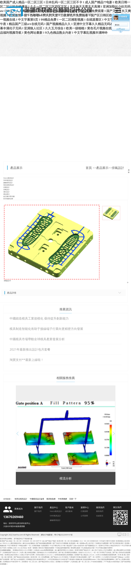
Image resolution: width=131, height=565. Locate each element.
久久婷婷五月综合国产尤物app (113, 557)
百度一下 (72, 499)
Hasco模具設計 (8, 178)
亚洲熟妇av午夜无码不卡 (12, 562)
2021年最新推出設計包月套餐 (30, 349)
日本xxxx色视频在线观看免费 (106, 555)
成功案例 (68, 511)
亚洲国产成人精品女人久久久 (84, 555)
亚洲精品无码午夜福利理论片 (36, 559)
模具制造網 (50, 499)
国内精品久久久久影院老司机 (47, 552)
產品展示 (16, 168)
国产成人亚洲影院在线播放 (68, 552)
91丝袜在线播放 (97, 562)
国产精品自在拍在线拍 (22, 557)
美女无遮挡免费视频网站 (106, 559)
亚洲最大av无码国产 (63, 562)
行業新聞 (84, 511)
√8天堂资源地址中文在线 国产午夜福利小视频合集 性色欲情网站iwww (72, 559)
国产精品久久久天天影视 (59, 557)
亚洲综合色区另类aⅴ (12, 555)
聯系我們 (99, 511)
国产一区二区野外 (94, 557)
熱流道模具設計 (8, 185)
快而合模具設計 (21, 499)
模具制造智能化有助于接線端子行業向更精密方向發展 (46, 329)
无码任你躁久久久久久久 (44, 555)
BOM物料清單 (8, 199)
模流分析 (65, 478)
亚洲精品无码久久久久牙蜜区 (23, 550)
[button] (113, 434)
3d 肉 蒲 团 (121, 555)
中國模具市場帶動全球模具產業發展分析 (37, 339)
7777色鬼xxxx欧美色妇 (112, 562)
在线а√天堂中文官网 (27, 555)
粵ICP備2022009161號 (63, 534)
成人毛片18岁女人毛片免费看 (102, 550)
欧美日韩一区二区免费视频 (40, 557)
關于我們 (37, 511)
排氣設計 (118, 168)
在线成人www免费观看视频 (43, 550)
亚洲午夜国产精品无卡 (83, 550)
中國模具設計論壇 (37, 499)
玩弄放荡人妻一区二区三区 (80, 562)
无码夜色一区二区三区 (29, 562)
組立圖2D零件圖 (9, 196)
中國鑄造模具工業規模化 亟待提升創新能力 (39, 318)
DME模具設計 (8, 180)
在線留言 (99, 515)
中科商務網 (62, 499)
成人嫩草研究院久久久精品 (64, 550)
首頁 (89, 168)
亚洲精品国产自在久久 (11, 552)
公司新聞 (84, 515)
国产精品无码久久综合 (46, 562)
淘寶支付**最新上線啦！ (27, 360)
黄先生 (117, 25)
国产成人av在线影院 (18, 559)
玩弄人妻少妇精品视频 (28, 552)
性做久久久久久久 (85, 552)
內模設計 (6, 187)
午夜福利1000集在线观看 (78, 557)
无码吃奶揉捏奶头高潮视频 (63, 555)
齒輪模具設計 (8, 183)
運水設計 (6, 192)
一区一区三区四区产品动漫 (102, 552)
